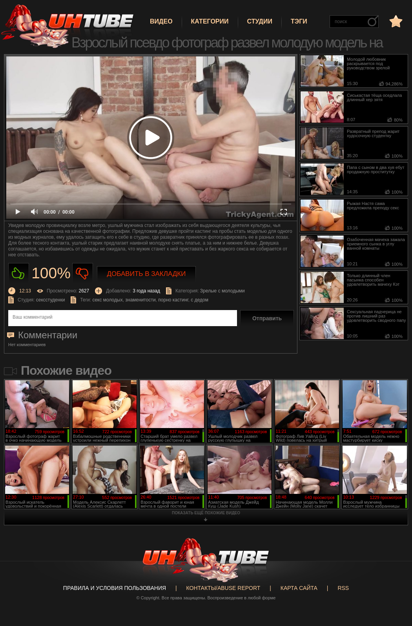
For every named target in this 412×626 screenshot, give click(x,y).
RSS (343, 588)
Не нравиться (82, 273)
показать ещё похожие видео (206, 513)
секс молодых (107, 300)
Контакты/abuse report (223, 588)
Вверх (394, 590)
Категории (210, 21)
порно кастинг (173, 300)
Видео (161, 21)
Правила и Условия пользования (114, 588)
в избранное (395, 21)
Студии (259, 21)
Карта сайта (299, 588)
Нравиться (18, 273)
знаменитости (140, 300)
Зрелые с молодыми (222, 291)
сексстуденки (50, 300)
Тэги (299, 21)
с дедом (199, 300)
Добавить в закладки (146, 274)
